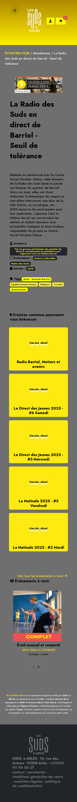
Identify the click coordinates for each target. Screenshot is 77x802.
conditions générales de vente (37, 776)
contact (18, 772)
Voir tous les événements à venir (42, 576)
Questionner (41, 53)
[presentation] (34, 667)
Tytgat (19, 709)
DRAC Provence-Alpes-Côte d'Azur (38, 702)
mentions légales (28, 781)
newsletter (36, 772)
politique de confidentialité (36, 783)
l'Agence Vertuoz (30, 705)
